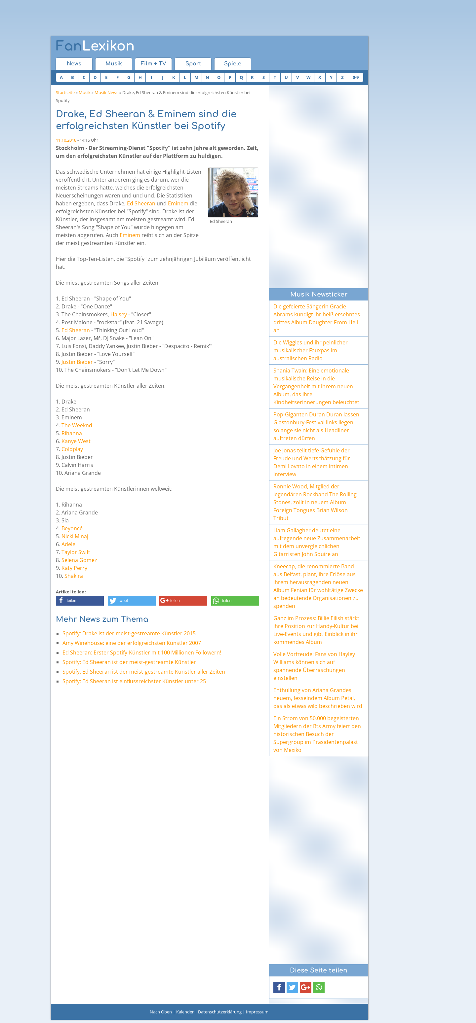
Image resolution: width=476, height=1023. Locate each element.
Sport (193, 64)
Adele (68, 544)
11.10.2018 (66, 140)
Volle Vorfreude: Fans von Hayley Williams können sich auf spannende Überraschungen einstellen (314, 666)
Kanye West (76, 441)
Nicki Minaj (74, 536)
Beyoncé (72, 528)
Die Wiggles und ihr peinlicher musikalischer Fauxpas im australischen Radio (310, 350)
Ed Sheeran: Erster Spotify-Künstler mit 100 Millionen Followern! (141, 652)
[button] (80, 601)
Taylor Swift (75, 552)
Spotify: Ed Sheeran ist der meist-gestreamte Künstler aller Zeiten (143, 671)
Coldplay (72, 449)
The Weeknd (76, 425)
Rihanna (71, 433)
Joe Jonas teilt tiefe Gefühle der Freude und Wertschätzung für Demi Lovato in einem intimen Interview (311, 462)
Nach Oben (161, 1012)
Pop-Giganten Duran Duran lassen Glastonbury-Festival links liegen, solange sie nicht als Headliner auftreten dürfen (316, 426)
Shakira (73, 576)
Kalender (185, 1012)
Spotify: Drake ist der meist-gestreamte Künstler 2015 (129, 633)
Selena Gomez (79, 560)
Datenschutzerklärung (220, 1012)
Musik (113, 64)
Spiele (232, 64)
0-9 (356, 77)
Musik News (106, 92)
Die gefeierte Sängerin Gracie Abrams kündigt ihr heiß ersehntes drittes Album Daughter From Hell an (316, 318)
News (74, 64)
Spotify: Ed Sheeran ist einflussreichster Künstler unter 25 (134, 681)
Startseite (65, 92)
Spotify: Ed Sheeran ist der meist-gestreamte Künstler (129, 662)
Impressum (257, 1012)
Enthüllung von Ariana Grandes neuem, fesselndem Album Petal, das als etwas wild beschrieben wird (317, 698)
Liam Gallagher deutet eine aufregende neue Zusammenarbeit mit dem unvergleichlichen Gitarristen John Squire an (316, 542)
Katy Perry (74, 568)
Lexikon (95, 46)
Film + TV (153, 64)
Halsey (118, 314)
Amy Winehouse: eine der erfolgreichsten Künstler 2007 (131, 643)
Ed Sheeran (141, 203)
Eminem (178, 203)
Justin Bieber (77, 362)
